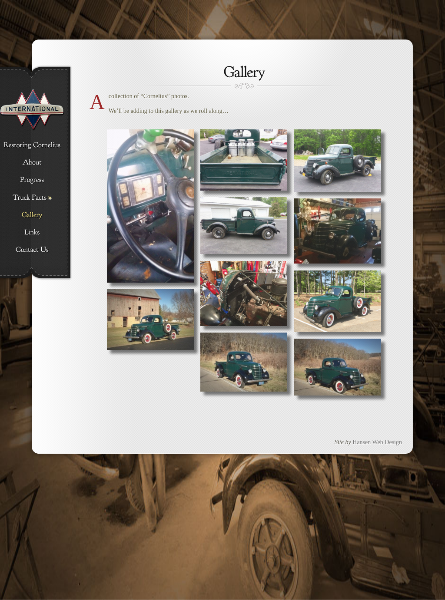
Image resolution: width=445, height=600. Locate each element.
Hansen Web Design (377, 442)
